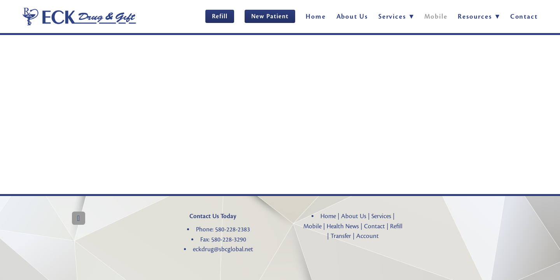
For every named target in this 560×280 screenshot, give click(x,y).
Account (367, 236)
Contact (524, 16)
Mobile (436, 16)
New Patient (270, 16)
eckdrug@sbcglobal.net (223, 249)
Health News (343, 226)
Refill (220, 16)
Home (316, 16)
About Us (352, 16)
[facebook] (78, 218)
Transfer (341, 236)
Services (381, 216)
